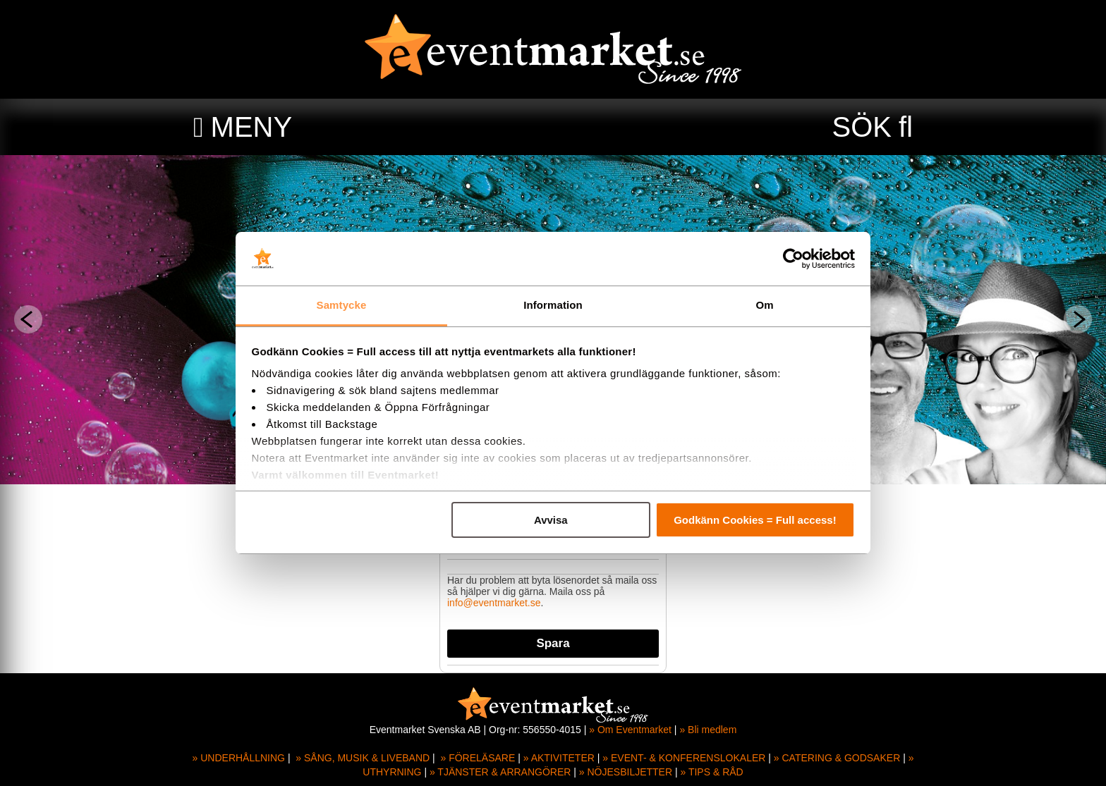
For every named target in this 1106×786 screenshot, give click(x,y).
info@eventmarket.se (494, 602)
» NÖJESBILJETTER (625, 772)
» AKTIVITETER (559, 757)
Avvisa (551, 520)
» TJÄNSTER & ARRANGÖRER (500, 772)
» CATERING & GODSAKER (837, 757)
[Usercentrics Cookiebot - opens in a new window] (793, 258)
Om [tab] (764, 305)
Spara (552, 643)
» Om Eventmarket (630, 729)
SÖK (862, 126)
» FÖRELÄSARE (477, 757)
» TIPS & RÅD (712, 772)
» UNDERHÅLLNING (239, 757)
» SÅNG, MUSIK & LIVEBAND (363, 757)
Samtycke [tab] (342, 305)
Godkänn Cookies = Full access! (755, 520)
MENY (252, 126)
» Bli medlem (707, 729)
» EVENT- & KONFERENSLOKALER (683, 757)
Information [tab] (553, 305)
